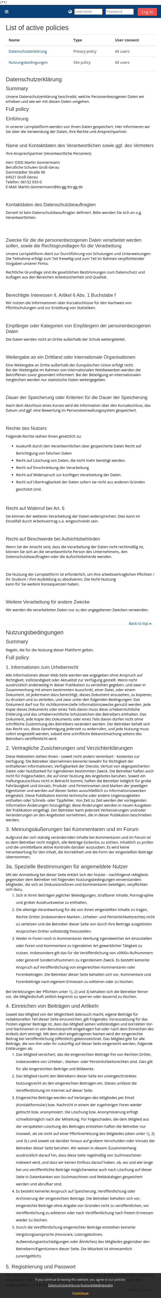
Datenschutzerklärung (28, 51)
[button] (70, 11)
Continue (80, 1293)
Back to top (141, 623)
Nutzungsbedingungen (28, 62)
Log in (147, 12)
